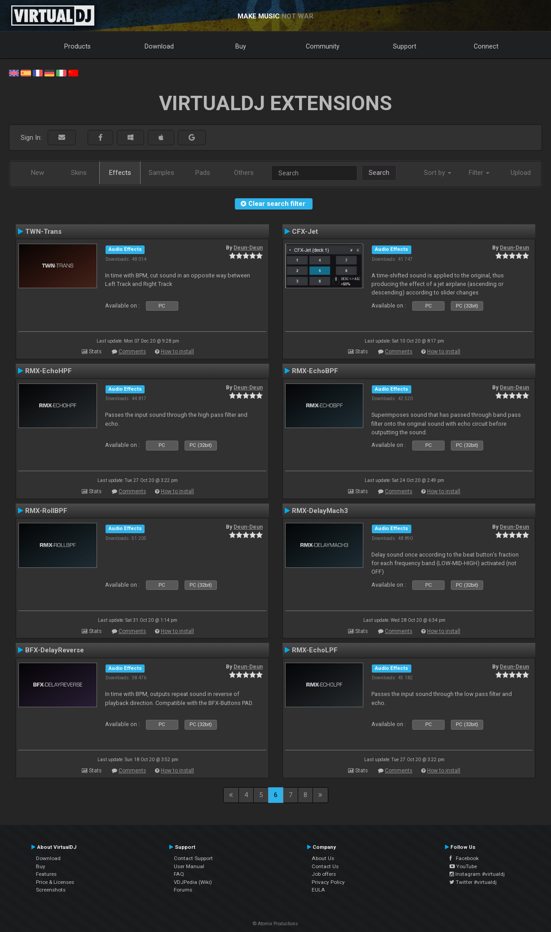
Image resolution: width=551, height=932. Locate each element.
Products (77, 46)
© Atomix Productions (275, 924)
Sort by (437, 173)
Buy (240, 46)
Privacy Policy (328, 882)
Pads (202, 173)
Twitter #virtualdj (473, 882)
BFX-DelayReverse (54, 650)
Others (244, 173)
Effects (120, 173)
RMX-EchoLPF (315, 650)
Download (159, 46)
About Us (323, 858)
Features (46, 874)
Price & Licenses (55, 882)
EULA (318, 890)
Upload (521, 173)
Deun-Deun (248, 248)
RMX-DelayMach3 (320, 511)
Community (322, 46)
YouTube (463, 866)
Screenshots (51, 890)
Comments (132, 351)
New (37, 173)
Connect (486, 46)
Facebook (464, 858)
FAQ (179, 874)
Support (404, 46)
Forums (183, 890)
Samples (161, 173)
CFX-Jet (305, 231)
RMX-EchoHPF (48, 371)
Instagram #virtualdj (477, 874)
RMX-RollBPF (46, 511)
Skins (79, 173)
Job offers (324, 874)
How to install (177, 351)
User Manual (189, 866)
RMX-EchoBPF (315, 371)
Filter (479, 173)
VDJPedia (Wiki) (193, 882)
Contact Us (325, 866)
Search (379, 173)
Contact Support (193, 858)
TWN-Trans (43, 231)
